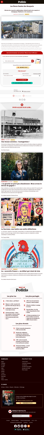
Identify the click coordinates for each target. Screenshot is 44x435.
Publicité (25, 422)
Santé (2, 378)
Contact (8, 420)
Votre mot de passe (25, 73)
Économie (3, 374)
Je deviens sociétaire (26, 363)
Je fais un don (25, 361)
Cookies (31, 422)
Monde (2, 371)
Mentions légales (15, 420)
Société (2, 366)
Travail (2, 373)
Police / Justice (4, 379)
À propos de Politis (26, 368)
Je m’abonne (24, 364)
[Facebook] (15, 426)
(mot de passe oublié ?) (37, 73)
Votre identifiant (6, 73)
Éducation (3, 376)
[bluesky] (18, 426)
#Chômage (22, 387)
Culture (2, 369)
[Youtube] (22, 426)
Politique (3, 363)
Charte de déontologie (25, 420)
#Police (7, 387)
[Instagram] (25, 426)
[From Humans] (28, 426)
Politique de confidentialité (16, 422)
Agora (2, 361)
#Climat (3, 387)
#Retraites (16, 387)
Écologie (3, 364)
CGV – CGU (34, 420)
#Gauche (11, 387)
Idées (2, 368)
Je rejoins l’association (26, 366)
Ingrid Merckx (15, 14)
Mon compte (25, 369)
